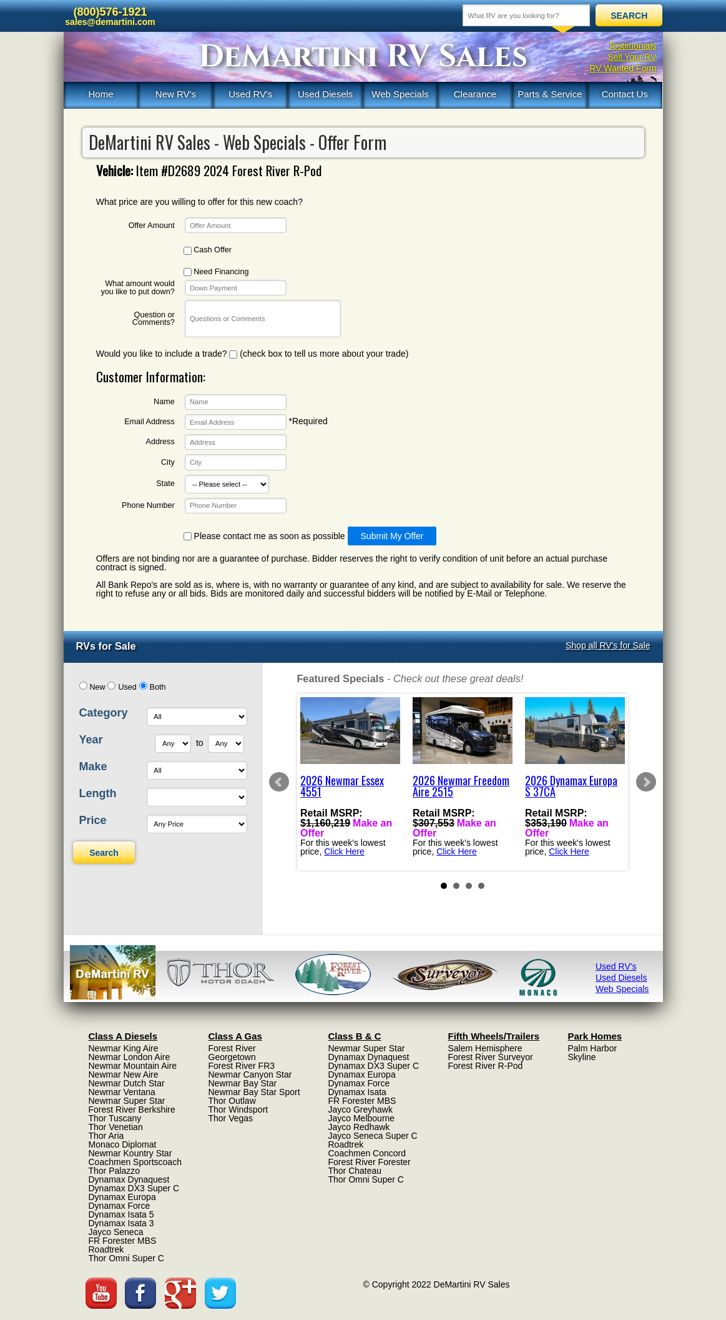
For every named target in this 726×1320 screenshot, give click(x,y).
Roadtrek (106, 1249)
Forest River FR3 (241, 1066)
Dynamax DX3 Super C (134, 1188)
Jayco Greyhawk (360, 1109)
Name (164, 402)
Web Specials (399, 94)
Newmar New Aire (124, 1074)
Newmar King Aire (124, 1048)
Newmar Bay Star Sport (254, 1092)
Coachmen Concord (367, 1153)
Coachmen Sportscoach (135, 1162)
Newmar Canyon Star (250, 1074)
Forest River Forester (369, 1162)
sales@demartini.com (110, 22)
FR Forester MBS (123, 1241)
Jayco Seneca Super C (373, 1136)
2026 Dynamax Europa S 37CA (571, 786)
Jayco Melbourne (361, 1118)
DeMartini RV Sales (363, 57)
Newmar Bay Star (242, 1083)
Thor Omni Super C (126, 1258)
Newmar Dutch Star (127, 1083)
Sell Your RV (631, 57)
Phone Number (148, 506)
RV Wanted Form (622, 68)
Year (91, 739)
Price (93, 820)
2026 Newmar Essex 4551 (342, 786)
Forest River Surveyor (490, 1057)
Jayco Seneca (116, 1232)
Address (160, 442)
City (168, 463)
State (165, 484)
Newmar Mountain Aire (133, 1066)
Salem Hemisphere (485, 1048)
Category (103, 713)
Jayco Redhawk (359, 1127)
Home (100, 94)
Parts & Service (550, 94)
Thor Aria (106, 1136)
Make (93, 766)
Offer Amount (152, 226)
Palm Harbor (592, 1048)
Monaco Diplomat (123, 1144)
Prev (279, 782)
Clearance (475, 94)
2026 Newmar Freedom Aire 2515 (461, 786)
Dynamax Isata (357, 1092)
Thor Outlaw (232, 1101)
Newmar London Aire (129, 1057)
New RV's (175, 94)
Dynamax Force (119, 1206)
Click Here (344, 851)
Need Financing (216, 272)
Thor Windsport (238, 1109)
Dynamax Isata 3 (121, 1223)
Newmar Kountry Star (130, 1153)
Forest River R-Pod (485, 1066)
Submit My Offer (392, 536)
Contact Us (625, 94)
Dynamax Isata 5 (121, 1214)
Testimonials (632, 46)
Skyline (582, 1057)
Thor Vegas (230, 1118)
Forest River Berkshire (132, 1109)
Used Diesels (325, 94)
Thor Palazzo (114, 1171)
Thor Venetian (116, 1127)
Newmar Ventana (122, 1092)
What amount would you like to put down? (137, 287)
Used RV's (250, 94)
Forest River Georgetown (232, 1052)
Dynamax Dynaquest (129, 1179)
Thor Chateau (355, 1171)
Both (158, 687)
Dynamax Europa (122, 1197)
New (97, 687)
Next (646, 782)
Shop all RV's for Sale (608, 645)
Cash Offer (208, 250)
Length (98, 793)
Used (127, 687)
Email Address (149, 422)
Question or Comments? (153, 319)
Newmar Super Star (127, 1101)
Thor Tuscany (115, 1118)
